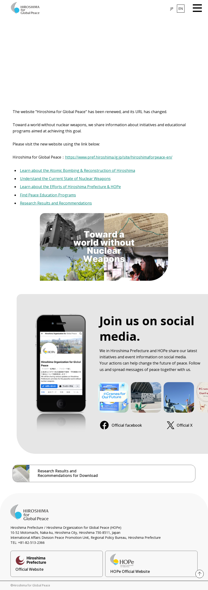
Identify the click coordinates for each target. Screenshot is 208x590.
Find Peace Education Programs (48, 195)
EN (180, 8)
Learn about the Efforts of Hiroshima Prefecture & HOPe (70, 186)
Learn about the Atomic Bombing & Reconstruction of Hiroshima (77, 170)
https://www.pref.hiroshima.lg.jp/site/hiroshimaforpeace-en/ (118, 157)
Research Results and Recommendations (56, 203)
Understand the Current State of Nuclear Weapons (65, 178)
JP (171, 8)
